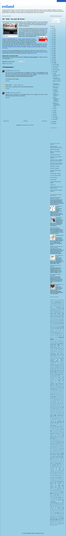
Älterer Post (44, 121)
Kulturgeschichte (60, 415)
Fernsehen (52, 374)
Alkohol (61, 303)
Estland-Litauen (59, 355)
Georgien (52, 382)
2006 (53, 121)
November (55, 66)
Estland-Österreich (58, 357)
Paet (52, 449)
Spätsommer (52, 485)
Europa (52, 372)
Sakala (57, 466)
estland (8, 6)
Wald (51, 514)
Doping (51, 326)
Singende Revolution (54, 475)
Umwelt (59, 500)
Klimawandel (60, 408)
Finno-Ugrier (54, 376)
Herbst (61, 390)
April (54, 114)
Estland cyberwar (58, 339)
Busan (61, 317)
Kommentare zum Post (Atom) (27, 125)
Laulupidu (54, 108)
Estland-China (61, 342)
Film (57, 374)
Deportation (62, 321)
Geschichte (52, 383)
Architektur (59, 308)
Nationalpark (55, 437)
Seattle (61, 471)
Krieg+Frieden (59, 412)
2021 (53, 37)
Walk (55, 514)
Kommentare (54, 21)
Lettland (60, 423)
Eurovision (53, 373)
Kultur (51, 415)
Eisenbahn (60, 330)
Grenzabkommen (59, 386)
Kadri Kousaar (57, 403)
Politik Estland (56, 454)
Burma (57, 317)
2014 (53, 50)
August (54, 71)
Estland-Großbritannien (54, 350)
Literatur (52, 425)
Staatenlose (52, 488)
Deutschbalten (59, 322)
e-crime (55, 326)
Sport (59, 485)
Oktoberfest (52, 442)
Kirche (51, 408)
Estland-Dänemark (54, 343)
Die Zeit (58, 324)
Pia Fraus (62, 451)
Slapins (62, 477)
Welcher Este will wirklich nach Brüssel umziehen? (56, 247)
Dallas (53, 321)
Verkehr (59, 507)
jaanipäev (60, 398)
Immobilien (56, 394)
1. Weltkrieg (56, 302)
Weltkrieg (52, 517)
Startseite (25, 121)
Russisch (62, 463)
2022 (53, 35)
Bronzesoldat (58, 316)
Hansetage (52, 389)
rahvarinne (57, 458)
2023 (53, 33)
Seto (51, 472)
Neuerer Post (6, 121)
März (54, 115)
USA (55, 504)
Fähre (61, 373)
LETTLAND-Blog (53, 177)
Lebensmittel (52, 421)
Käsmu (56, 406)
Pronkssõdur (61, 457)
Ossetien (53, 446)
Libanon (51, 424)
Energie (56, 333)
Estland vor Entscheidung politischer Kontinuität (55, 198)
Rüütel (61, 464)
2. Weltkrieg (52, 303)
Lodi (56, 425)
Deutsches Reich (53, 324)
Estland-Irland (53, 351)
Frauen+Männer (52, 378)
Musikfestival (52, 436)
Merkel (51, 432)
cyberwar (62, 320)
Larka (61, 419)
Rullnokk (61, 462)
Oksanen (61, 441)
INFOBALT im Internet (54, 166)
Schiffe (59, 468)
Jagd (51, 399)
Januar (54, 119)
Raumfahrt (53, 459)
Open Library (52, 445)
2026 (53, 28)
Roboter (51, 462)
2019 (53, 41)
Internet (51, 396)
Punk (53, 458)
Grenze (51, 387)
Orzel (57, 445)
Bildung (51, 313)
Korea (51, 411)
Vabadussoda (54, 505)
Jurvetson (58, 402)
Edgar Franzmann (30, 33)
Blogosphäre (52, 315)
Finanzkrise (62, 374)
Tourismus (57, 497)
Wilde (56, 518)
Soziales (51, 484)
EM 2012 (60, 332)
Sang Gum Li (61, 466)
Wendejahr (57, 517)
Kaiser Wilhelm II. (58, 404)
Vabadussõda (60, 505)
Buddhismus (52, 317)
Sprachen (59, 487)
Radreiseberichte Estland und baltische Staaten (56, 187)
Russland (54, 464)
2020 (53, 39)
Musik (59, 434)
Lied (56, 424)
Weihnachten (52, 515)
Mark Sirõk (52, 429)
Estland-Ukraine (53, 365)
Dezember (55, 64)
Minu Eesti (60, 433)
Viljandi (62, 509)
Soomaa (57, 480)
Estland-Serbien (52, 363)
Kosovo (61, 411)
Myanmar (58, 436)
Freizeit (7, 63)
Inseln (61, 395)
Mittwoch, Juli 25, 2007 (14, 70)
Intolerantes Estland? (54, 227)
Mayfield (57, 429)
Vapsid (61, 506)
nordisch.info (52, 184)
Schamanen (60, 467)
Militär (61, 432)
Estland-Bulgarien (54, 342)
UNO (52, 504)
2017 (53, 44)
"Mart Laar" (57, 300)
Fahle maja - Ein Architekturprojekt (56, 78)
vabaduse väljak (61, 504)
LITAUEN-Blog (53, 179)
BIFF (61, 312)
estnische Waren (59, 368)
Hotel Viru (53, 393)
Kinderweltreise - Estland (55, 173)
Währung (60, 513)
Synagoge (57, 492)
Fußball (58, 380)
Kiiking (51, 407)
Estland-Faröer (59, 346)
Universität (62, 502)
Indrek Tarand (61, 394)
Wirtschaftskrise (61, 519)
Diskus (62, 324)
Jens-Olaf (7, 70)
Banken (56, 311)
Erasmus (53, 334)
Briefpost (57, 315)
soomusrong (62, 480)
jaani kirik (55, 398)
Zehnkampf (62, 523)
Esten (56, 337)
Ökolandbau (56, 441)
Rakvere (62, 458)
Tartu (55, 494)
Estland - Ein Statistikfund (55, 87)
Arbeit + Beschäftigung (55, 307)
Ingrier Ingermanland (55, 395)
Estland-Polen (52, 359)
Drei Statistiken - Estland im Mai (56, 84)
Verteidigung (52, 509)
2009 (53, 59)
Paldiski (60, 449)
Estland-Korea (53, 353)
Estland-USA (60, 365)
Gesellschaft (61, 383)
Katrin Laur (61, 406)
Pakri (56, 449)
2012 (53, 53)
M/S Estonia (52, 427)
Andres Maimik (59, 304)
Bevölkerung (56, 312)
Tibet (56, 496)
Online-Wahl (52, 443)
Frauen (59, 377)
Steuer (61, 489)
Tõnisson (51, 497)
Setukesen (56, 472)
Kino (60, 407)
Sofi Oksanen (59, 479)
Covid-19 (56, 320)
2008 (53, 61)
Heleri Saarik (52, 390)
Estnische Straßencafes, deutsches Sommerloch (55, 99)
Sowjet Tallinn (54, 481)
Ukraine (53, 500)
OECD (51, 441)
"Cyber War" (52, 299)
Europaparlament (60, 372)
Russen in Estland (54, 463)
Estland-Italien (52, 352)
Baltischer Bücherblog (54, 149)
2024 (53, 31)
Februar (54, 117)
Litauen (60, 424)
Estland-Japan (59, 352)
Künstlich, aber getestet (59, 207)
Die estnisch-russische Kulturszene (55, 90)
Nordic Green (61, 438)
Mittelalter (51, 434)
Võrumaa (51, 513)
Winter (60, 518)
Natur (51, 438)
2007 (53, 62)
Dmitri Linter (60, 325)
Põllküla (62, 455)
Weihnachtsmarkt (59, 515)
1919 (62, 302)
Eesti (58, 329)
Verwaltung (57, 509)
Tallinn (62, 492)
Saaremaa (52, 466)
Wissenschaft (54, 521)
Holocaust (57, 391)
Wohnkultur (52, 522)
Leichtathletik (59, 421)
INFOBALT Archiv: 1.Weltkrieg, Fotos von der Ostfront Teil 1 (56, 160)
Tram (62, 497)
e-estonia (60, 326)
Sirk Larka (52, 476)
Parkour (51, 450)
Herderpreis (52, 391)
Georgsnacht (59, 382)
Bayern (61, 311)
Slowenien (53, 479)
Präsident (54, 457)
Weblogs (60, 514)
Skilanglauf (52, 477)
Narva (62, 436)
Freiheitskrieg (60, 378)
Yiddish (56, 523)
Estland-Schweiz (59, 361)
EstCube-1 (52, 337)
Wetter (53, 518)
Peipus (52, 451)
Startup (51, 489)
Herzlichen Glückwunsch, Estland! (55, 94)
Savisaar (53, 467)
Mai (53, 112)
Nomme (56, 438)
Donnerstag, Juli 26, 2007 (15, 92)
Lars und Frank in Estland (55, 175)
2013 (53, 51)
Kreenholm (52, 412)
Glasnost (51, 386)
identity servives (59, 393)
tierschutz (60, 496)
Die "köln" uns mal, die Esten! (13, 19)
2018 (53, 42)
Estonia (51, 370)
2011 (53, 55)
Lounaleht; (60, 425)
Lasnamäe (52, 420)
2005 (53, 123)
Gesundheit (54, 385)
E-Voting (60, 328)
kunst (53, 416)
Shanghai (60, 472)
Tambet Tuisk (60, 493)
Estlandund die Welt (60, 367)
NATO (61, 437)
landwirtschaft (54, 419)
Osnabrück (62, 445)
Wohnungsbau (59, 522)
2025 (53, 30)
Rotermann (56, 462)
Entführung (62, 333)
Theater (51, 496)
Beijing (51, 312)
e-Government (53, 328)
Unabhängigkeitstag (53, 502)
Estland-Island (60, 351)
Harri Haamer (59, 389)
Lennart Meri (53, 423)
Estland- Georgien (53, 340)
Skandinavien (59, 476)
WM (61, 521)
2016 (53, 46)
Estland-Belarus (61, 340)
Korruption (56, 411)
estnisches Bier (53, 369)
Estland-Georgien (59, 348)
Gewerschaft (60, 385)
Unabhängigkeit (53, 501)
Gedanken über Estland (55, 154)
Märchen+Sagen (56, 428)
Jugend (53, 402)
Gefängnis (59, 381)
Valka (56, 506)
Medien (10, 63)
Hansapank (60, 387)
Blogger (59, 313)
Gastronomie (52, 381)
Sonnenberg (52, 480)
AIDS (57, 303)
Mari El (61, 428)
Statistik (56, 489)
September (55, 69)
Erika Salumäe (59, 334)
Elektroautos (52, 332)
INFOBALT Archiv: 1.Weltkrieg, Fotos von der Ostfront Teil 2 (56, 164)
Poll (58, 455)
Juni (54, 110)
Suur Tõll (52, 492)
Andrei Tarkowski (53, 304)
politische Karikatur (53, 455)
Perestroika (57, 451)
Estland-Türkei (59, 364)
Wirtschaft (52, 519)
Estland (61, 337)
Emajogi (51, 333)
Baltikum (51, 311)
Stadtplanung (59, 488)
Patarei (59, 450)
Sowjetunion (59, 483)
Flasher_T (60, 376)
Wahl (56, 513)
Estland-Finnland (53, 347)
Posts (52, 19)
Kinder (56, 407)
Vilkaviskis (53, 510)
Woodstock (52, 523)
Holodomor (62, 391)
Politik (62, 453)
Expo (58, 373)
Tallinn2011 (54, 493)
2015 (53, 48)
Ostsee (62, 446)
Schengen (52, 468)
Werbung (62, 517)
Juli (53, 73)
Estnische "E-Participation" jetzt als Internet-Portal (56, 104)
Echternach (52, 329)
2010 (53, 57)
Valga (51, 506)
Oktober (54, 67)
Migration (56, 432)
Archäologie (52, 308)
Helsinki (57, 390)
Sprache (52, 487)
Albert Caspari (8, 84)
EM (57, 332)
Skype (57, 477)
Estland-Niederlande (53, 356)
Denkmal (57, 321)
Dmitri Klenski (54, 325)
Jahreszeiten (56, 399)
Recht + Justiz (59, 459)
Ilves (51, 394)
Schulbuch (60, 470)
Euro (61, 370)
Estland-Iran (62, 350)
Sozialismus (59, 484)
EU (56, 370)
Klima (55, 408)
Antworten (7, 80)
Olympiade (59, 442)
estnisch (53, 368)
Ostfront (58, 446)
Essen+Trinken (59, 335)
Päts (63, 450)
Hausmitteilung (59, 217)
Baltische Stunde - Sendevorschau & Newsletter (56, 147)
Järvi (61, 399)
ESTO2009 (60, 369)
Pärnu (55, 450)
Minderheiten (53, 433)
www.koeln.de (38, 33)
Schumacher (56, 471)
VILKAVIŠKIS (60, 510)
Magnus (57, 427)
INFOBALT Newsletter (54, 168)
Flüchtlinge (52, 377)
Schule (51, 471)
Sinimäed (61, 475)
